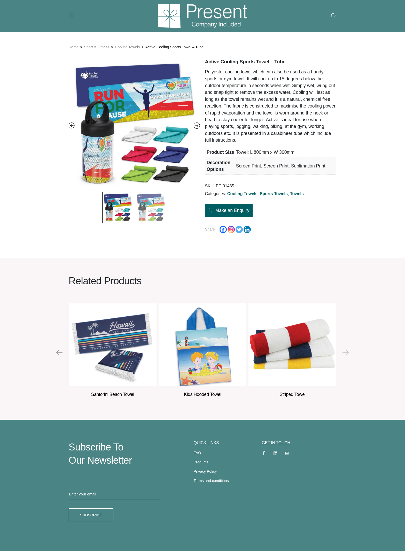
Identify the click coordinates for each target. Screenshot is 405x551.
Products (201, 462)
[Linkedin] (247, 229)
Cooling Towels (127, 47)
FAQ (197, 453)
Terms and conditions (211, 481)
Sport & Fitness (96, 47)
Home (74, 47)
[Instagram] (231, 229)
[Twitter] (239, 229)
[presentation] (59, 352)
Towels (297, 194)
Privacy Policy (205, 471)
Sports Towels (274, 194)
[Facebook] (223, 229)
